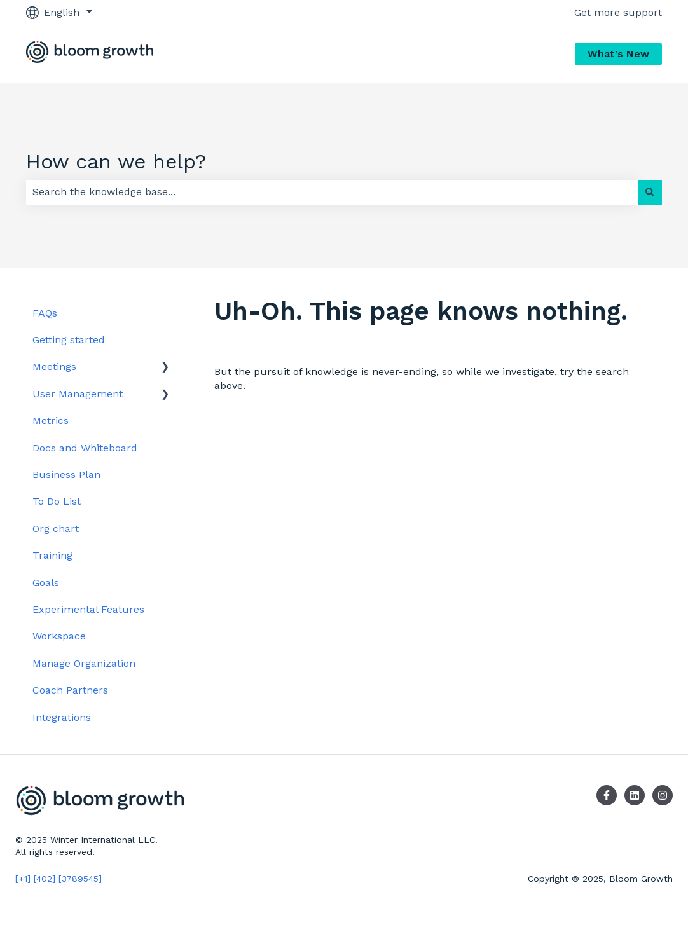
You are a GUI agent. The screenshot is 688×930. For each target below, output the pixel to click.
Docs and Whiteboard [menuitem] (84, 448)
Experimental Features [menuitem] (88, 609)
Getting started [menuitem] (68, 340)
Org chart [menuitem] (55, 529)
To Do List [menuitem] (56, 501)
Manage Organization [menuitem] (83, 663)
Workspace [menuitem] (59, 636)
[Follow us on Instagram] (662, 795)
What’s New (618, 54)
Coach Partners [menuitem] (70, 690)
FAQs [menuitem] (44, 313)
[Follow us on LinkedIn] (634, 795)
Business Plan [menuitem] (66, 474)
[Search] (650, 192)
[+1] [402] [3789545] (58, 878)
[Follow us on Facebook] (606, 795)
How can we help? (116, 161)
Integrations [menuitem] (61, 717)
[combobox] (332, 192)
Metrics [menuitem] (50, 420)
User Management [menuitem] (77, 394)
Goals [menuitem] (45, 583)
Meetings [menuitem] (54, 366)
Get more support (618, 12)
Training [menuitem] (52, 555)
